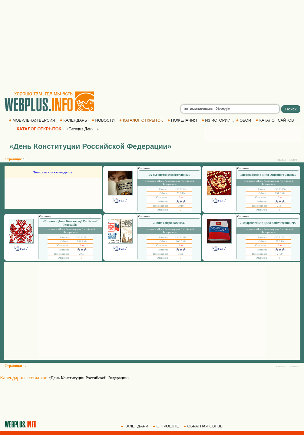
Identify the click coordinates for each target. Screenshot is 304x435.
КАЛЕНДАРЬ (74, 120)
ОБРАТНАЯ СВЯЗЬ (204, 426)
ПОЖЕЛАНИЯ (182, 120)
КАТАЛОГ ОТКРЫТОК (141, 120)
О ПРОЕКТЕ (166, 426)
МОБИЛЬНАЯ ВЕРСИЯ (32, 120)
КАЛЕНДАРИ (135, 426)
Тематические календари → (53, 172)
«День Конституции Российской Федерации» (89, 378)
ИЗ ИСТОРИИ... (218, 120)
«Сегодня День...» (82, 129)
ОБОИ (244, 120)
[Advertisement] (152, 45)
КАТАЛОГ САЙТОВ (275, 120)
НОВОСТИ (104, 120)
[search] (230, 109)
